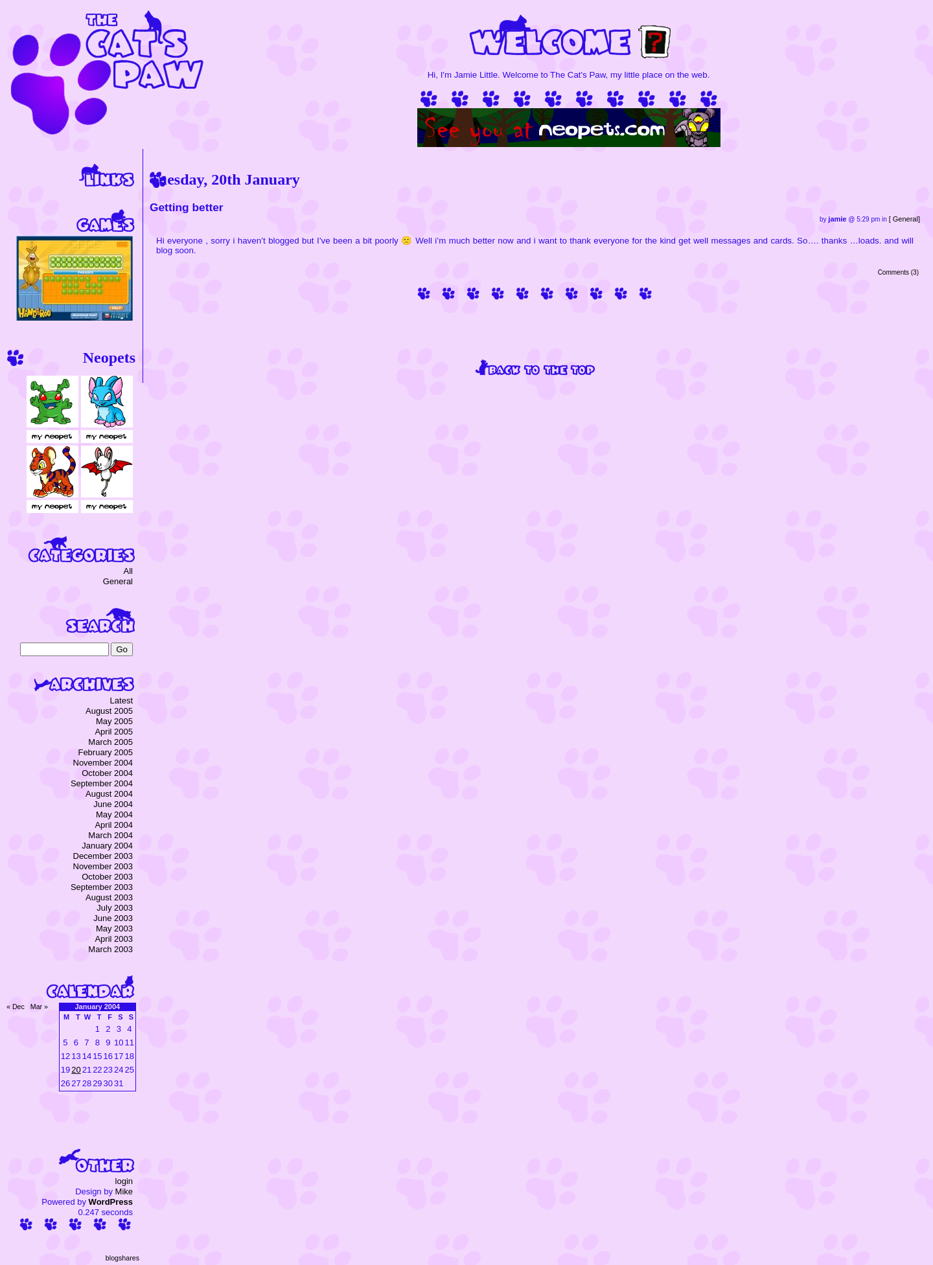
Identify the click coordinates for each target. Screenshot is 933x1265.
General (905, 219)
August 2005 (109, 711)
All (128, 571)
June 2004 (113, 804)
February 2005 (105, 752)
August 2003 (109, 897)
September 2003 (102, 887)
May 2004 (114, 814)
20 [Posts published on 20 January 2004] (75, 1070)
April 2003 (114, 939)
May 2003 (114, 928)
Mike (124, 1191)
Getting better (187, 207)
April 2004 (114, 825)
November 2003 (103, 866)
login (124, 1181)
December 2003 (103, 856)
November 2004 (103, 763)
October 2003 (107, 877)
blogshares (122, 1258)
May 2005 (114, 721)
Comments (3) (898, 272)
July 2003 (115, 908)
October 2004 (107, 773)
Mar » (39, 1006)
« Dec (15, 1006)
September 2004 (102, 783)
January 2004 (107, 845)
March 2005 (110, 742)
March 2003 (110, 949)
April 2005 (114, 731)
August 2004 (109, 794)
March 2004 (110, 835)
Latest (121, 700)
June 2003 (113, 918)
